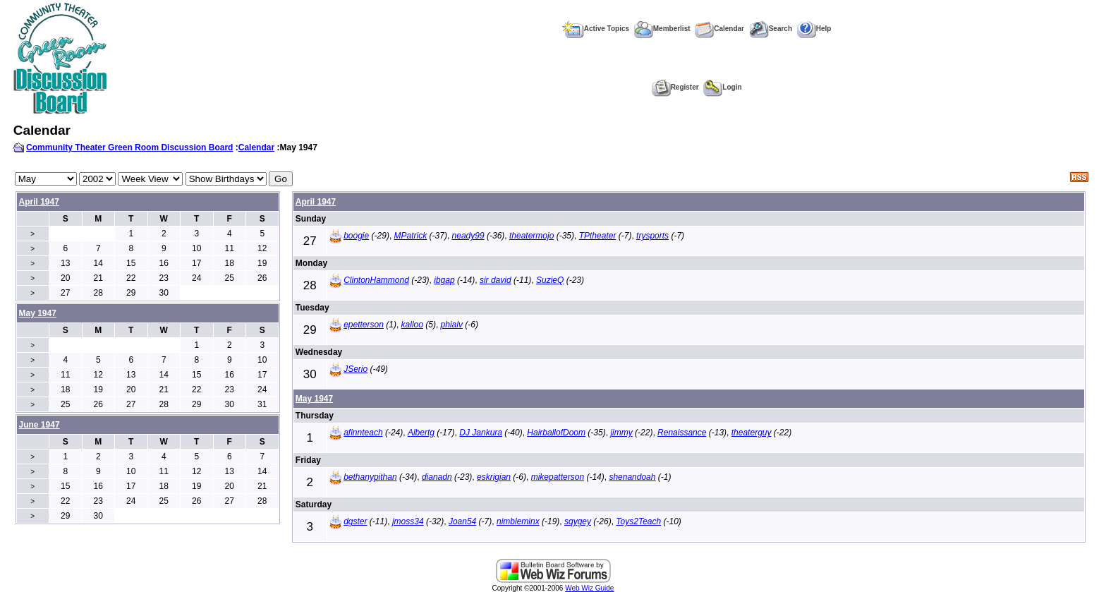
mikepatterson (557, 477)
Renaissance (681, 432)
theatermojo (531, 236)
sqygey (577, 521)
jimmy (621, 432)
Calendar (719, 28)
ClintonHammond (376, 280)
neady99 (468, 236)
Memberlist (662, 28)
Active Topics (595, 28)
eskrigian (494, 477)
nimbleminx (518, 521)
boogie (356, 236)
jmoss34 (408, 521)
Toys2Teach (638, 521)
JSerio (355, 369)
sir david (495, 280)
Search (770, 28)
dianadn (437, 477)
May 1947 (314, 399)
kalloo (412, 325)
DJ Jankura (480, 432)
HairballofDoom (556, 432)
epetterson (364, 325)
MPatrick (410, 236)
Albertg (421, 432)
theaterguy (751, 432)
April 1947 (39, 202)
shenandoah (632, 477)
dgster (355, 521)
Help (814, 28)
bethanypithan (370, 477)
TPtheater (597, 236)
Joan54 (462, 521)
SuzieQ (550, 280)
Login (722, 87)
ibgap (444, 280)
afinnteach (363, 432)
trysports (652, 236)
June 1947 (39, 425)
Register (675, 87)
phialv (452, 325)
